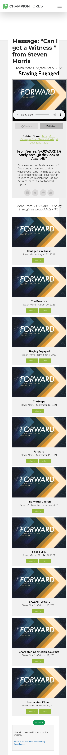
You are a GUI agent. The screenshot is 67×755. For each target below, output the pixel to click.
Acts (44, 136)
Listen (52, 126)
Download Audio (38, 142)
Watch (28, 126)
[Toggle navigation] (59, 6)
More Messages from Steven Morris (37, 137)
